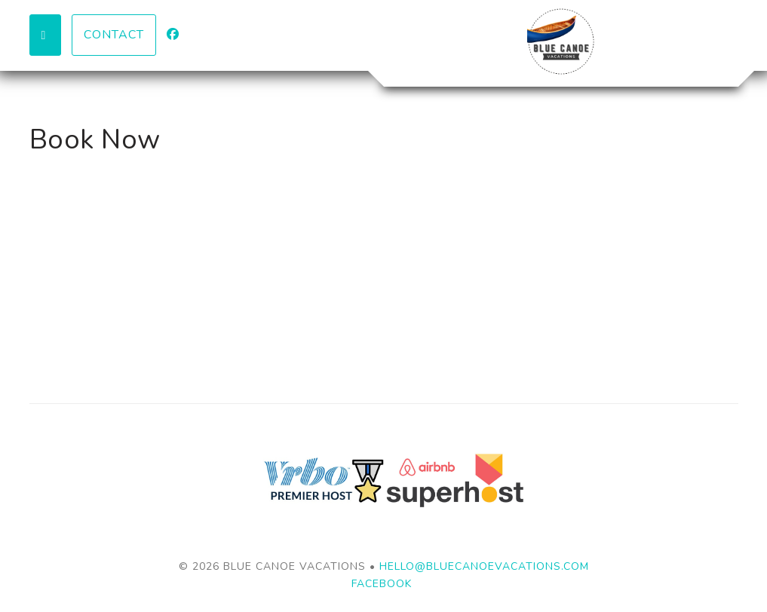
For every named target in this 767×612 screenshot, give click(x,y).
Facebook (381, 584)
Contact (114, 34)
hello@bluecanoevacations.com (484, 566)
